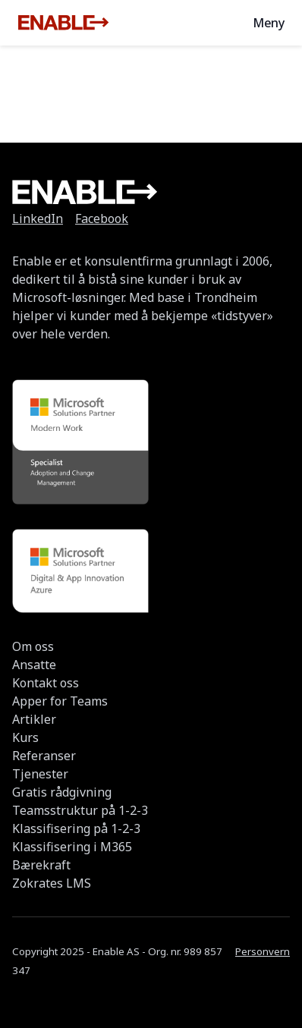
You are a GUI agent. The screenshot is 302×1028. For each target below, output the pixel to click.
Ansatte (34, 664)
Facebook (101, 218)
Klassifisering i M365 (72, 846)
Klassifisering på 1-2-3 (76, 828)
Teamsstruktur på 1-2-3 (80, 810)
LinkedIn (37, 218)
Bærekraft (41, 865)
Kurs (25, 737)
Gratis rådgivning (62, 792)
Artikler (34, 719)
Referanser (44, 755)
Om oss (33, 646)
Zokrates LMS (51, 883)
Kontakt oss (45, 682)
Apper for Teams (60, 701)
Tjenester (40, 773)
